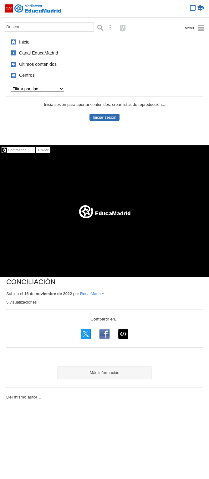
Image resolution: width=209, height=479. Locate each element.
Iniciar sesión (104, 117)
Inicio (24, 41)
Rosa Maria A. (92, 293)
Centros (27, 75)
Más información (105, 372)
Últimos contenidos (38, 64)
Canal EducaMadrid (38, 52)
